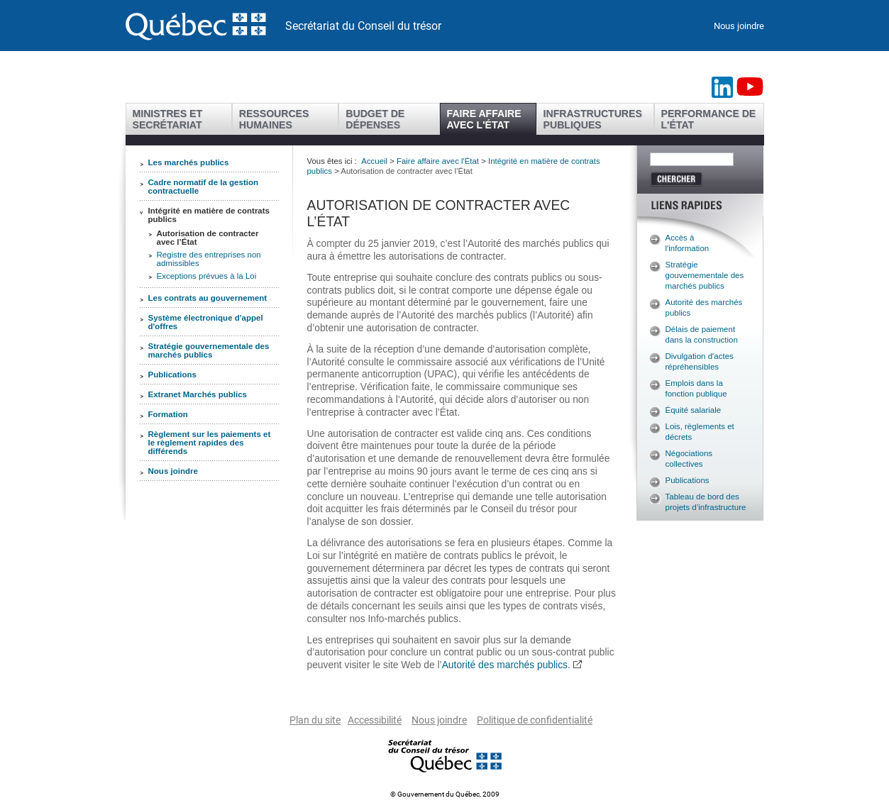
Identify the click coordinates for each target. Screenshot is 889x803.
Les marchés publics (188, 162)
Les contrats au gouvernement (207, 298)
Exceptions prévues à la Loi (207, 276)
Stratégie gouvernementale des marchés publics (209, 350)
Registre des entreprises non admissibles (209, 258)
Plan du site (315, 720)
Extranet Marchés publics (198, 394)
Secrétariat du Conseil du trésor (363, 26)
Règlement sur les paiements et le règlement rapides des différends (209, 442)
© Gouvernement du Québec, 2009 (444, 794)
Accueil (374, 161)
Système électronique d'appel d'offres (205, 322)
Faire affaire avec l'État (438, 161)
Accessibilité (375, 720)
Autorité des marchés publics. (506, 664)
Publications (172, 374)
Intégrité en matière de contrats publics (209, 214)
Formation (168, 414)
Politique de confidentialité (534, 720)
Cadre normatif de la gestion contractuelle (203, 186)
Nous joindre (739, 26)
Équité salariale (694, 410)
